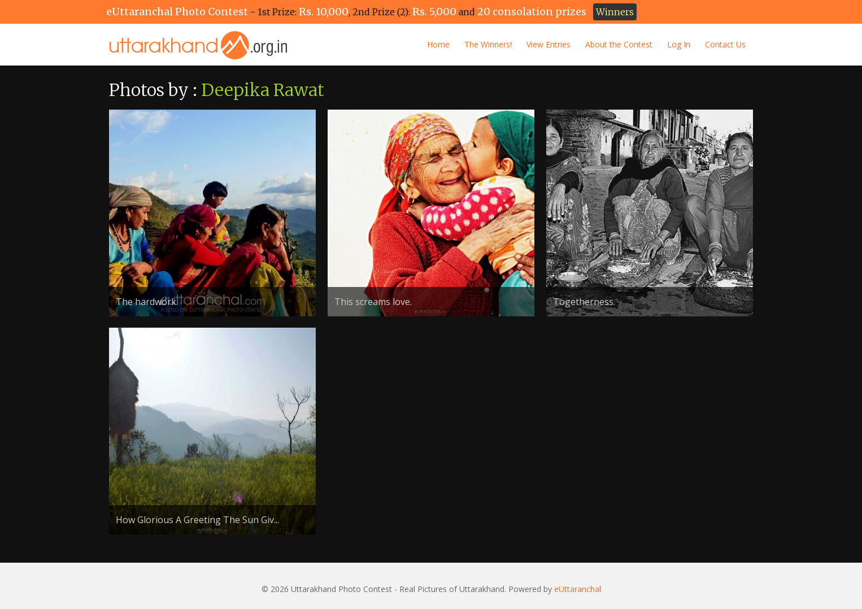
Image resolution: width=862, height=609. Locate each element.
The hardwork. (147, 301)
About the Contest (618, 44)
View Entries (548, 44)
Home (438, 44)
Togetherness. (584, 301)
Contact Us (725, 44)
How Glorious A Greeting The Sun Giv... (197, 520)
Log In (678, 44)
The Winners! (488, 44)
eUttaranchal (577, 589)
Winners (615, 12)
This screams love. (373, 301)
